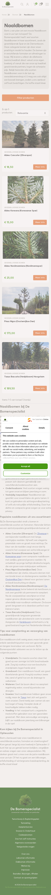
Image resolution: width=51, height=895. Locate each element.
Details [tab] (42, 428)
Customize (25, 473)
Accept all (25, 466)
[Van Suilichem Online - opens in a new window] (38, 420)
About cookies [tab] (25, 427)
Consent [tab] (9, 428)
